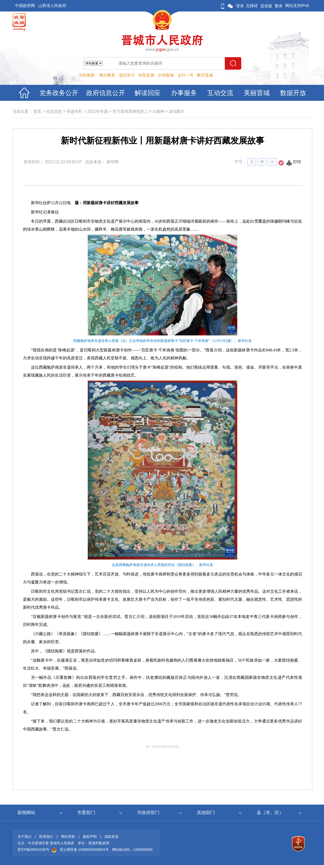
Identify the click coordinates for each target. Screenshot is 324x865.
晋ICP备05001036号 (33, 850)
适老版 (266, 6)
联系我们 (46, 837)
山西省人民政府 (52, 5)
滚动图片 (177, 111)
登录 (240, 6)
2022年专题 (97, 111)
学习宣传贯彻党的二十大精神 (138, 111)
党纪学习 (127, 75)
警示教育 (107, 75)
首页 (37, 111)
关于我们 (24, 837)
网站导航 (68, 837)
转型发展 (146, 75)
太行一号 (185, 75)
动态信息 (54, 111)
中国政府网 (25, 5)
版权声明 (90, 837)
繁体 (279, 6)
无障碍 (252, 6)
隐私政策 (112, 837)
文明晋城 (166, 75)
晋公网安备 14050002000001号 (84, 850)
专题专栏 (74, 111)
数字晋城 (205, 75)
